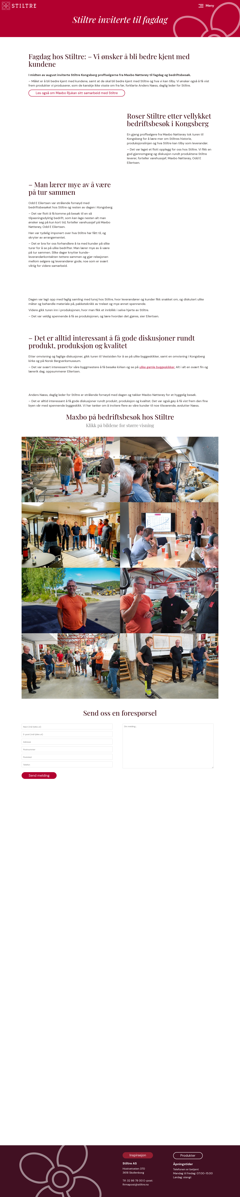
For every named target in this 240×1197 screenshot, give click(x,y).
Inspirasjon (137, 1155)
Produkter (187, 1155)
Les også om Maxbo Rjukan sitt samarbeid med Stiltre (77, 210)
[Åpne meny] (206, 5)
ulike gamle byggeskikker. (157, 606)
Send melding (39, 1131)
